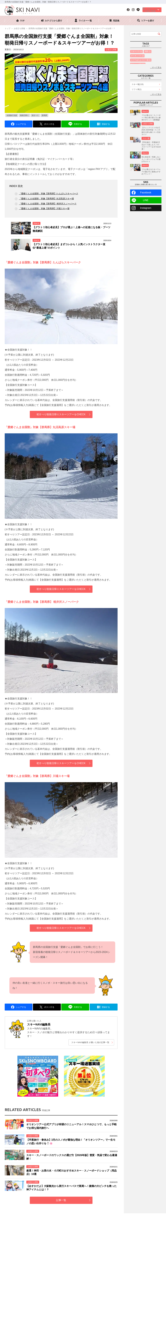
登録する (106, 124)
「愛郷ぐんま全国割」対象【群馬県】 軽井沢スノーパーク (48, 203)
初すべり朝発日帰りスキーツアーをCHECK (61, 414)
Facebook (145, 219)
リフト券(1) (137, 105)
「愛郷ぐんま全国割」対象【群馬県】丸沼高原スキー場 (46, 198)
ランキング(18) (138, 110)
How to (36, 223)
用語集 (116, 20)
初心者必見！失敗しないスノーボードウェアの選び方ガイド (151, 186)
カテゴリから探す (53, 20)
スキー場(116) (138, 100)
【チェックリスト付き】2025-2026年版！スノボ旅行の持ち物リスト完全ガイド (151, 157)
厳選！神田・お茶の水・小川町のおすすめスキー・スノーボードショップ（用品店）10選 (71, 1172)
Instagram (145, 234)
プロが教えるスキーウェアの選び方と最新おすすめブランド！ (151, 198)
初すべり (35, 115)
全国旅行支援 (12, 115)
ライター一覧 (85, 20)
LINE (146, 227)
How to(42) (136, 115)
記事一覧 (61, 1200)
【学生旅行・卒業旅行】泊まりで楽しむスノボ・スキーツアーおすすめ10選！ (151, 172)
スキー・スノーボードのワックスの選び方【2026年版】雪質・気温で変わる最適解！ (71, 1157)
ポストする (49, 124)
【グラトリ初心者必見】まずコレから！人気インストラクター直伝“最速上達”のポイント (69, 246)
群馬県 (44, 115)
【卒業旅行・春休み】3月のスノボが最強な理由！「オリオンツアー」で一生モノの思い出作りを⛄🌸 (71, 1141)
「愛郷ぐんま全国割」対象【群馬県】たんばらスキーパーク (48, 193)
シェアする (21, 124)
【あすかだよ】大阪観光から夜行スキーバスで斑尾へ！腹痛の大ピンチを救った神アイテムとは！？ (71, 1188)
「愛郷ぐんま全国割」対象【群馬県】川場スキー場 (44, 208)
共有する (78, 124)
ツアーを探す (147, 20)
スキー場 (145, 165)
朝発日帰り (24, 115)
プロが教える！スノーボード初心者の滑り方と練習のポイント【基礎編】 (151, 144)
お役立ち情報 (111, 50)
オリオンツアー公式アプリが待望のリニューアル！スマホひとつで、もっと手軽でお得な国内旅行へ (71, 1126)
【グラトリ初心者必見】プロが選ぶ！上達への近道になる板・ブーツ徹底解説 (71, 229)
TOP (22, 20)
